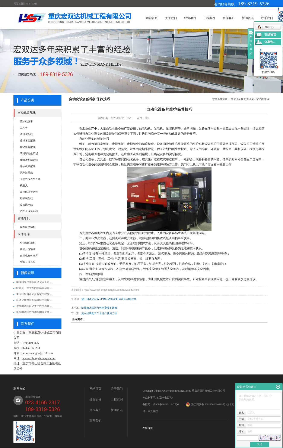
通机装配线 (26, 134)
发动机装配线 (27, 147)
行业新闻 (261, 99)
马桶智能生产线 (29, 153)
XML (35, 3)
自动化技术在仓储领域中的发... (34, 300)
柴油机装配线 (27, 166)
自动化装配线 (27, 112)
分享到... (270, 42)
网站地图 (18, 3)
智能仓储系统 (27, 262)
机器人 (24, 185)
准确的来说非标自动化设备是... (34, 282)
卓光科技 (153, 411)
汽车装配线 (26, 172)
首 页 (233, 99)
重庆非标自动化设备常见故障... (34, 294)
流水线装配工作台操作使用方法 (99, 313)
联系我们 (267, 18)
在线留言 (270, 34)
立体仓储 (24, 234)
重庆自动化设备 (128, 299)
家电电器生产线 (29, 191)
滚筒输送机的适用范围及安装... (34, 312)
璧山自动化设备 (90, 299)
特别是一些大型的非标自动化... (34, 288)
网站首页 (152, 18)
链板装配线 (26, 198)
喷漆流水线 (26, 204)
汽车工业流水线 (29, 211)
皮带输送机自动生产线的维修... (34, 306)
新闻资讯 (248, 18)
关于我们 (171, 18)
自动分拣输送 (27, 249)
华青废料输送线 (29, 159)
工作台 (24, 127)
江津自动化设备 (109, 299)
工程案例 (209, 18)
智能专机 (24, 218)
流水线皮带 (26, 121)
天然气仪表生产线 (30, 179)
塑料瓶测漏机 (27, 226)
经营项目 (190, 18)
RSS (27, 3)
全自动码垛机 (27, 242)
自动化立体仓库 (29, 255)
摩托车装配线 (27, 140)
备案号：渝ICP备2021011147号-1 (161, 404)
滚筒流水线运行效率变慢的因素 (99, 307)
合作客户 (229, 18)
